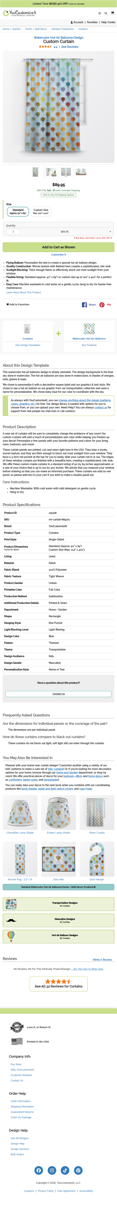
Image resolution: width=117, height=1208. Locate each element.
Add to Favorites (17, 304)
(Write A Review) (102, 959)
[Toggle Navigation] (99, 13)
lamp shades (29, 788)
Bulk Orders (17, 1154)
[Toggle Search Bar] (106, 13)
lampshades (51, 779)
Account (77, 22)
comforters (15, 779)
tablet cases (30, 779)
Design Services (20, 1149)
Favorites (92, 22)
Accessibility (86, 1190)
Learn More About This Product (23, 292)
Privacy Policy (46, 1190)
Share (89, 305)
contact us (101, 407)
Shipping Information (22, 1106)
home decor (95, 776)
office (78, 776)
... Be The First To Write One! (87, 969)
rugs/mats (85, 788)
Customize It (58, 254)
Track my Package (21, 1117)
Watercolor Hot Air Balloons (89, 338)
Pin (105, 305)
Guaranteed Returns (22, 1112)
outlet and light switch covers (55, 788)
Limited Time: (58, 3)
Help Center (108, 22)
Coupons (29, 1190)
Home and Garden (67, 772)
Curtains (28, 338)
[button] (111, 13)
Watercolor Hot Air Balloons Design (58, 37)
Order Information (20, 1101)
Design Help (17, 1143)
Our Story (16, 1064)
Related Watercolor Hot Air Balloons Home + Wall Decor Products (58, 887)
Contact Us (58, 694)
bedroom (68, 776)
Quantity (10, 225)
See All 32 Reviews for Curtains (58, 983)
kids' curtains (55, 769)
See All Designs (19, 1138)
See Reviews (58, 47)
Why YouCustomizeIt (22, 1069)
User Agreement (66, 1190)
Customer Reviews (21, 1075)
